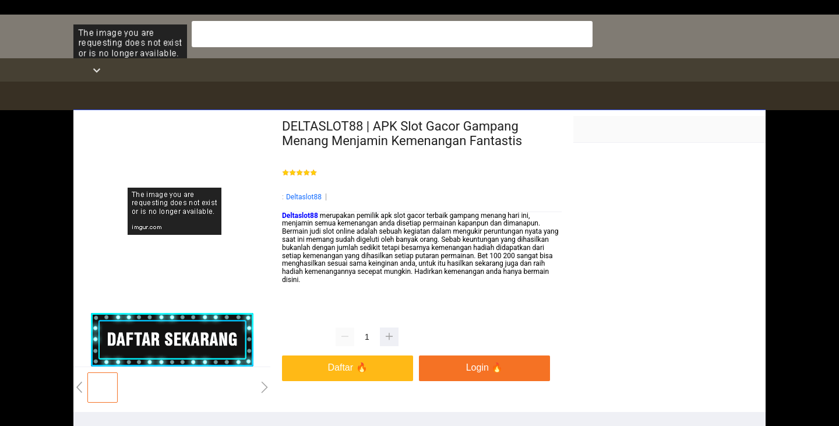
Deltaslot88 (304, 197)
